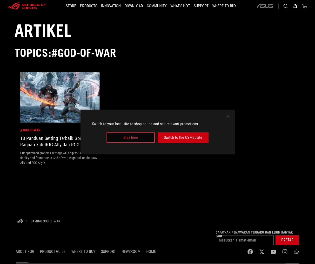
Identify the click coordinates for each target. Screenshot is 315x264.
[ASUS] (265, 6)
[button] (287, 240)
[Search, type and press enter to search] (285, 6)
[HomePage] (19, 221)
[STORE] (71, 6)
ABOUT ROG (25, 251)
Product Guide (53, 251)
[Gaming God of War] (45, 221)
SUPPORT (108, 251)
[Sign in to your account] (295, 6)
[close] (228, 116)
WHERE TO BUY (83, 251)
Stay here (130, 137)
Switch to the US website (183, 137)
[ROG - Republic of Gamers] (26, 6)
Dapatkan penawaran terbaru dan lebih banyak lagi (254, 234)
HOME (151, 251)
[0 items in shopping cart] (305, 6)
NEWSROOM (131, 251)
